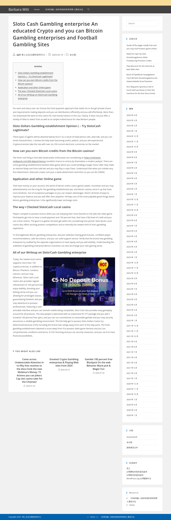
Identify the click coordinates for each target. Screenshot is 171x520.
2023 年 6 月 (132, 231)
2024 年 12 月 (132, 136)
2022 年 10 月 (132, 273)
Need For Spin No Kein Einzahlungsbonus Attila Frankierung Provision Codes (139, 57)
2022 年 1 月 (132, 320)
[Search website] (88, 9)
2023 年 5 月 (132, 236)
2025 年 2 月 (132, 125)
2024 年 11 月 (132, 141)
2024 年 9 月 (132, 152)
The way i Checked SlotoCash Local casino (37, 91)
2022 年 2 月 (132, 315)
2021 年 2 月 (132, 373)
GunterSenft (132, 437)
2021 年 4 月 (132, 367)
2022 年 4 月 (132, 304)
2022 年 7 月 (132, 289)
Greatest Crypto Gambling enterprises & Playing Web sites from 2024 (63, 362)
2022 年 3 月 (132, 310)
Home (132, 505)
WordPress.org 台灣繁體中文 (139, 478)
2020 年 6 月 (132, 404)
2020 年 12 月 (132, 383)
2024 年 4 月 (132, 178)
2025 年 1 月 (132, 131)
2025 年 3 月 (132, 120)
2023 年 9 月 (132, 215)
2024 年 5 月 (132, 173)
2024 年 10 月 (132, 146)
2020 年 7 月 (132, 399)
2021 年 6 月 (132, 357)
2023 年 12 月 (132, 199)
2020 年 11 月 (132, 389)
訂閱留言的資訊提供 (135, 475)
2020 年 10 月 (132, 394)
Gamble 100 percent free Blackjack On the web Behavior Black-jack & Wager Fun (98, 364)
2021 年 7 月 (132, 352)
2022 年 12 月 (132, 262)
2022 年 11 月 (132, 268)
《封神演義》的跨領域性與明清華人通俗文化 (117, 517)
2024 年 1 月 (132, 194)
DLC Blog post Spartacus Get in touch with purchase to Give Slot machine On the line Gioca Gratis (141, 90)
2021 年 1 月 (132, 378)
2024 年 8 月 (132, 157)
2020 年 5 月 (132, 410)
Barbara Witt (19, 9)
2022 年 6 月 (132, 294)
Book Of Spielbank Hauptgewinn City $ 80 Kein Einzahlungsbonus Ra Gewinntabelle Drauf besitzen (142, 78)
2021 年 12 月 (132, 325)
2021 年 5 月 (132, 362)
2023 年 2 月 (132, 252)
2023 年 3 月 (132, 246)
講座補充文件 (132, 447)
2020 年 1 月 (132, 415)
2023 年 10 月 (132, 210)
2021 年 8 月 (132, 347)
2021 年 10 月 (132, 336)
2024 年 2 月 (132, 189)
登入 (128, 468)
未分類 (73, 54)
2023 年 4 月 (132, 241)
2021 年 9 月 (132, 341)
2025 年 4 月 (132, 115)
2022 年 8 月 (132, 283)
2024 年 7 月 (132, 162)
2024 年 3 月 (132, 183)
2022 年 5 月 (132, 299)
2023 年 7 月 (132, 225)
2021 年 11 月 (132, 331)
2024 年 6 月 (132, 168)
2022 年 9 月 (132, 278)
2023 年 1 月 (132, 257)
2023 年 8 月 (132, 220)
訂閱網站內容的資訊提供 (137, 471)
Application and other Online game (34, 87)
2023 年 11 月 (132, 204)
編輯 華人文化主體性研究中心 (31, 54)
